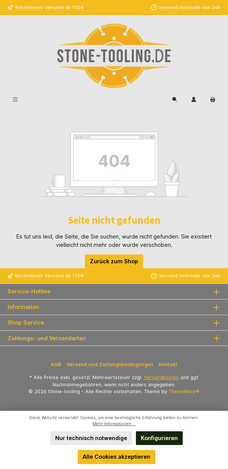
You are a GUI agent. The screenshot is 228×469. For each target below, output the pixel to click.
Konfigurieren (159, 438)
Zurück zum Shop (114, 261)
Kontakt (168, 364)
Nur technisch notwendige (91, 438)
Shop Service (26, 322)
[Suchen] (174, 99)
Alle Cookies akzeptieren (116, 456)
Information (23, 307)
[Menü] (15, 99)
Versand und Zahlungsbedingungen (110, 364)
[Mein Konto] (193, 99)
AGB (56, 364)
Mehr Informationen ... (114, 423)
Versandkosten (161, 377)
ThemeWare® (184, 391)
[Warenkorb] (212, 99)
